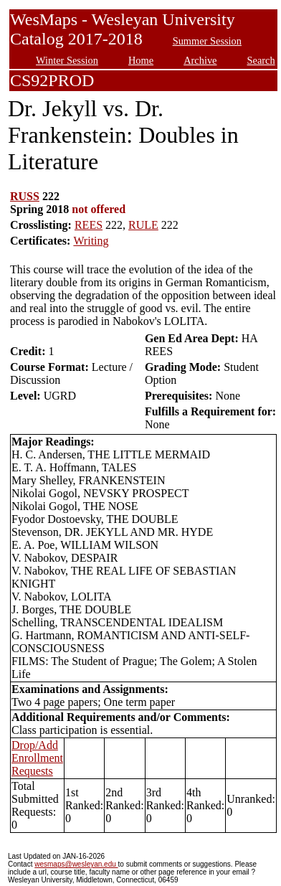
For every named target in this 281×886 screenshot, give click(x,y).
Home (140, 60)
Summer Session (207, 41)
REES (89, 225)
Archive (200, 60)
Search (261, 60)
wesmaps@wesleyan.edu (76, 864)
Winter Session (67, 60)
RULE (143, 225)
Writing (90, 241)
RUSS (24, 196)
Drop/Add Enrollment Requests (37, 758)
